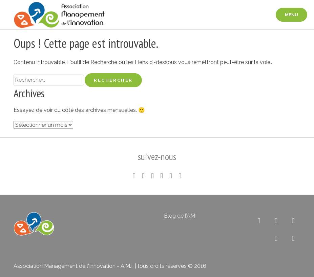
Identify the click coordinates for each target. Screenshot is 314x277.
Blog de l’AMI (180, 216)
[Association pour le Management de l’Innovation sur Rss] (276, 238)
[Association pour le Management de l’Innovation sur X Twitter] (259, 220)
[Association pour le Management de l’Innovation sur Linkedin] (276, 220)
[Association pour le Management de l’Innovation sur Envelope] (293, 238)
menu (291, 14)
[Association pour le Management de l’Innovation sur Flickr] (293, 220)
